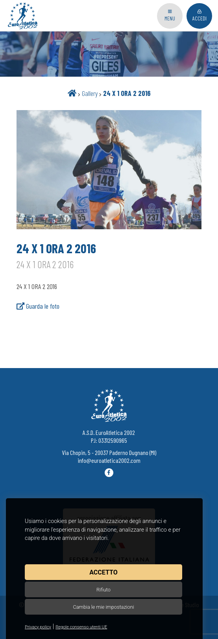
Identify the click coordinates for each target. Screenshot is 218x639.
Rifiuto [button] (103, 590)
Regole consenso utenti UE (81, 627)
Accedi (199, 15)
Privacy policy (38, 627)
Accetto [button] (103, 572)
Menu (169, 15)
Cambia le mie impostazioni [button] (103, 607)
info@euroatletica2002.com (109, 460)
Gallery (90, 93)
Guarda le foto (38, 306)
